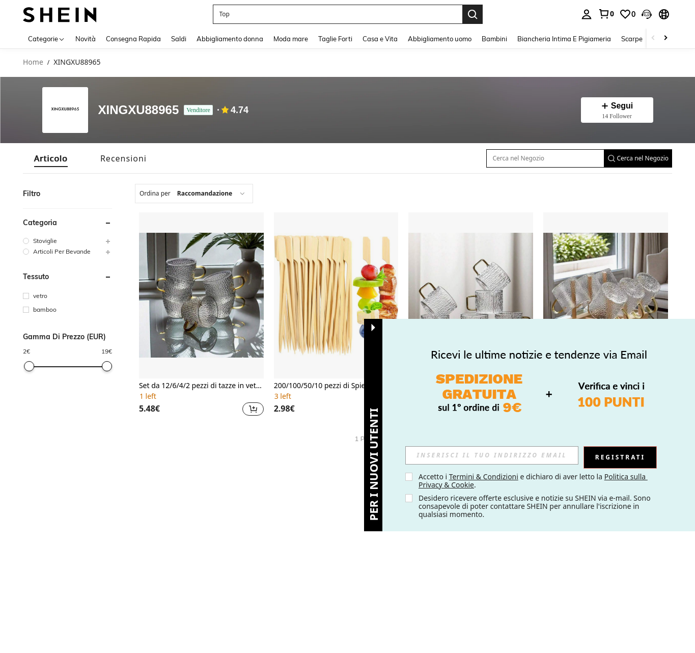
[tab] (51, 158)
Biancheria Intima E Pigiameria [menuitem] (564, 39)
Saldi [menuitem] (178, 39)
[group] (67, 240)
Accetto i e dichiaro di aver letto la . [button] (533, 480)
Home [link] (33, 62)
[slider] (29, 366)
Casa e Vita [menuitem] (380, 39)
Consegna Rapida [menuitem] (133, 39)
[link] (606, 14)
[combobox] (194, 193)
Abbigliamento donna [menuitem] (230, 39)
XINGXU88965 (138, 110)
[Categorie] (46, 38)
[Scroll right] (665, 38)
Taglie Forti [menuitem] (335, 39)
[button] (647, 14)
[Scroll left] (653, 38)
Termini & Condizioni (483, 476)
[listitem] (201, 315)
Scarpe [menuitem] (632, 39)
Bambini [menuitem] (494, 39)
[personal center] (586, 14)
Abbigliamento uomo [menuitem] (439, 39)
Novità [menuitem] (85, 39)
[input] (491, 455)
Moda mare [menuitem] (290, 39)
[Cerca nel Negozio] (545, 158)
